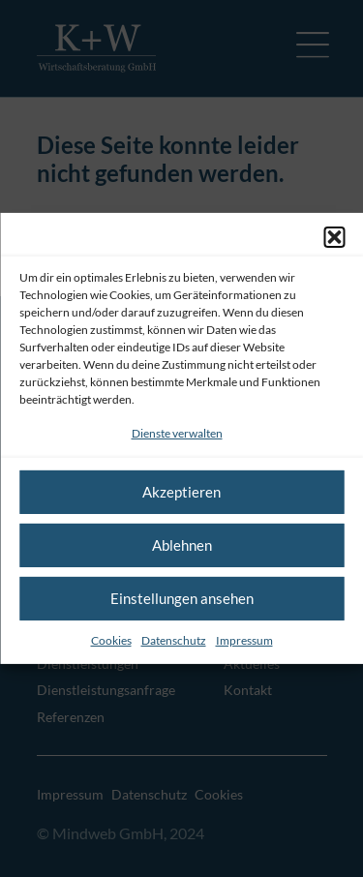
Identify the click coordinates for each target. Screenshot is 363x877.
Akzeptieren (181, 491)
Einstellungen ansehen (182, 598)
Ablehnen (182, 545)
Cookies (111, 640)
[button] (334, 237)
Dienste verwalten (177, 433)
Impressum (244, 640)
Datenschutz (173, 640)
